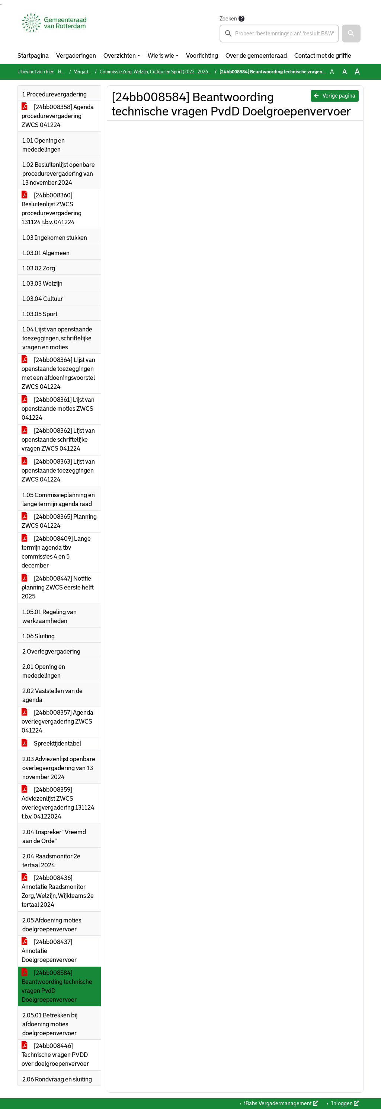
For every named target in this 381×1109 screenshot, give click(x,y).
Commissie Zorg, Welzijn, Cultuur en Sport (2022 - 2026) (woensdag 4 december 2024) (184, 71)
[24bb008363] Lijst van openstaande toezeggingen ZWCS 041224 (58, 470)
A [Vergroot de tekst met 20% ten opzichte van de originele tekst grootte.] (344, 72)
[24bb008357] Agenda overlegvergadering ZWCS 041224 (57, 721)
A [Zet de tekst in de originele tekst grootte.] (332, 72)
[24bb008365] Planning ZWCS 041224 (59, 521)
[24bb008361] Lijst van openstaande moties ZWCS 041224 (58, 409)
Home (64, 71)
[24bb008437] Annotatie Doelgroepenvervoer (49, 951)
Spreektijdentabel (51, 743)
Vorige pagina (334, 96)
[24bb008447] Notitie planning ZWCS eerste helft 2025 (58, 587)
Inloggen (344, 1103)
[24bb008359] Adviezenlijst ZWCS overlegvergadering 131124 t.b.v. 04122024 (58, 803)
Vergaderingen (76, 56)
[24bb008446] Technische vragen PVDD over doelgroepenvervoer (55, 1055)
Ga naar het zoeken (0, 4)
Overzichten (119, 56)
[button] (351, 33)
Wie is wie (161, 56)
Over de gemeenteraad (256, 56)
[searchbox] (279, 33)
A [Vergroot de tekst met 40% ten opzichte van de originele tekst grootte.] (357, 71)
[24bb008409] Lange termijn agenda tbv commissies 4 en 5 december (56, 552)
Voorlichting (202, 56)
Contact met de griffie (322, 56)
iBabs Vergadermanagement (280, 1103)
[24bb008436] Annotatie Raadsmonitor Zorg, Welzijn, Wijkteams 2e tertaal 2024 (58, 891)
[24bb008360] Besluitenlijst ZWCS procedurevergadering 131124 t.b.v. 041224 (51, 208)
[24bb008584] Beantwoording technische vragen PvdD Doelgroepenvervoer (57, 986)
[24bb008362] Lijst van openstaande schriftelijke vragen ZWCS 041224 (58, 440)
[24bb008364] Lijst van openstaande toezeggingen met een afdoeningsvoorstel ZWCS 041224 (58, 373)
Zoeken (228, 19)
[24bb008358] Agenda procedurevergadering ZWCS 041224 (58, 116)
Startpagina (33, 56)
